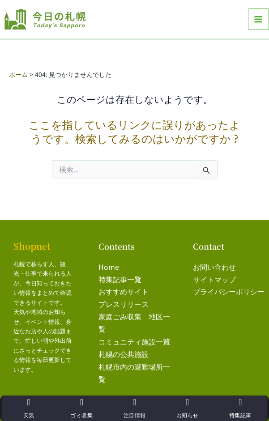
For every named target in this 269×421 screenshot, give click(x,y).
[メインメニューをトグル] (258, 19)
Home (108, 265)
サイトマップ (214, 277)
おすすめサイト (123, 289)
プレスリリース (123, 300)
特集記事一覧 (119, 277)
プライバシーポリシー (229, 289)
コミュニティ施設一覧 (134, 336)
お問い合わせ (214, 265)
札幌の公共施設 (123, 348)
